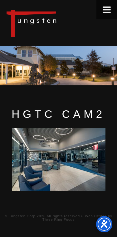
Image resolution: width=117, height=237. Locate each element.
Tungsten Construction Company (53, 23)
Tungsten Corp (22, 216)
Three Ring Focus (58, 219)
